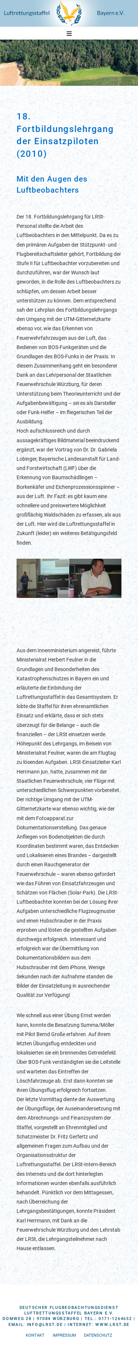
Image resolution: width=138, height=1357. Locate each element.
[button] (69, 34)
